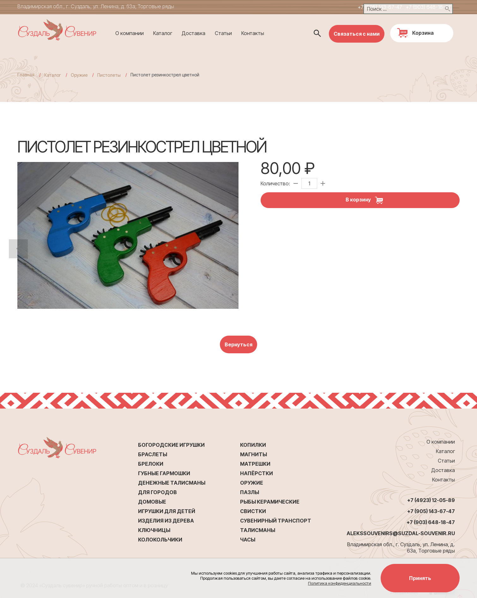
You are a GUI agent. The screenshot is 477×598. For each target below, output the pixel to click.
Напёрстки (256, 473)
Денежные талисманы (171, 483)
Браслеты (152, 454)
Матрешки (255, 464)
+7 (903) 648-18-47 (428, 7)
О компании (129, 33)
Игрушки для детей (166, 511)
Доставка (193, 33)
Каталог (162, 33)
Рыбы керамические (269, 502)
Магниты (253, 454)
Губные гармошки (164, 473)
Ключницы (154, 530)
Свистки (253, 511)
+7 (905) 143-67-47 (380, 7)
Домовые (152, 502)
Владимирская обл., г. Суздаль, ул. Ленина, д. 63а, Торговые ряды (95, 6)
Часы (247, 539)
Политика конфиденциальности (339, 583)
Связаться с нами (357, 34)
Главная (25, 74)
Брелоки (150, 464)
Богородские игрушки (171, 445)
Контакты (252, 33)
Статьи (223, 33)
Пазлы (249, 492)
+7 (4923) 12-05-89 (431, 500)
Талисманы (257, 530)
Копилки (253, 445)
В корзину (367, 200)
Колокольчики (160, 539)
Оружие (251, 483)
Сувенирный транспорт (275, 520)
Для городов (157, 492)
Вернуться (238, 344)
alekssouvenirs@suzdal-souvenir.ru (401, 533)
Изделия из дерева (166, 520)
